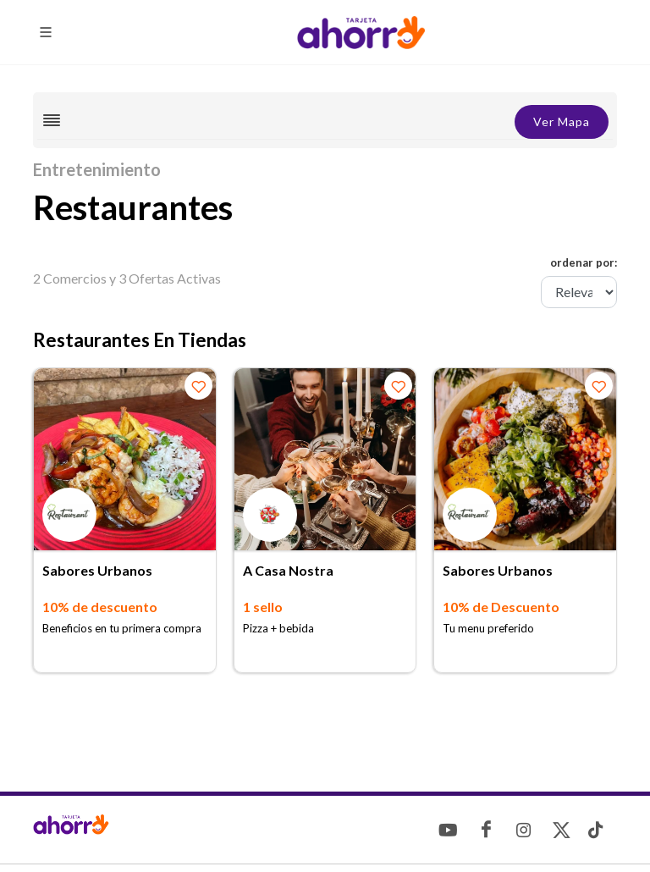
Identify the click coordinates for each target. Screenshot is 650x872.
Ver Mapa (561, 121)
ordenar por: (583, 262)
